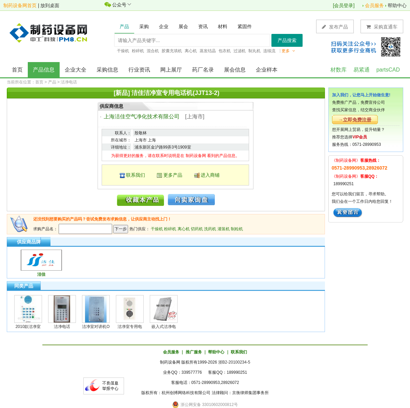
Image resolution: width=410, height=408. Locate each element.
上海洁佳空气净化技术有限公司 (142, 116)
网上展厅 (171, 70)
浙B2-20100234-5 (234, 362)
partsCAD (388, 70)
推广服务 (194, 352)
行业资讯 (139, 70)
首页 (17, 70)
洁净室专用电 (130, 326)
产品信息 (44, 70)
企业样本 (267, 70)
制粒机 (237, 229)
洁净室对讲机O (95, 326)
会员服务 (374, 5)
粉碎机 (170, 229)
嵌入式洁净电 (163, 326)
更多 (288, 50)
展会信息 (235, 70)
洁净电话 (69, 82)
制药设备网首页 (20, 5)
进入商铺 (210, 175)
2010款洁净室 (28, 326)
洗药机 (210, 229)
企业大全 (75, 70)
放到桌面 (49, 5)
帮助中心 (397, 5)
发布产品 (335, 26)
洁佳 (41, 274)
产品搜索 (287, 40)
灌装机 (224, 229)
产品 (52, 82)
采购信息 (107, 70)
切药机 (197, 229)
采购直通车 (381, 26)
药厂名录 (203, 70)
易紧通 (361, 70)
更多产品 (172, 175)
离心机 (184, 229)
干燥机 (157, 229)
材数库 (338, 70)
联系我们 (135, 175)
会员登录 (343, 5)
